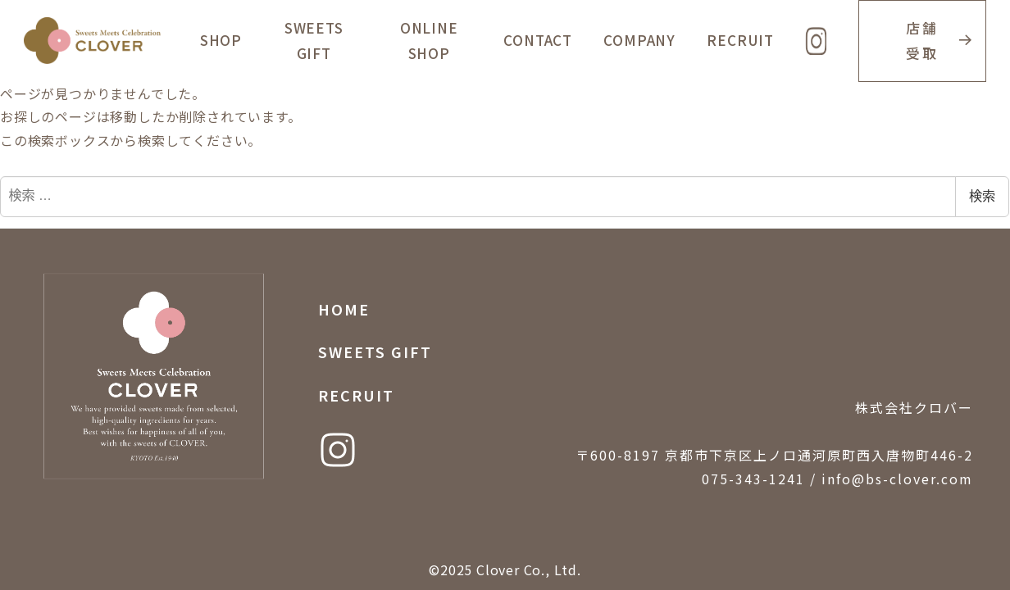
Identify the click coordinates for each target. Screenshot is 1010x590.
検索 (982, 196)
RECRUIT (356, 395)
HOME (344, 309)
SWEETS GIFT (375, 351)
